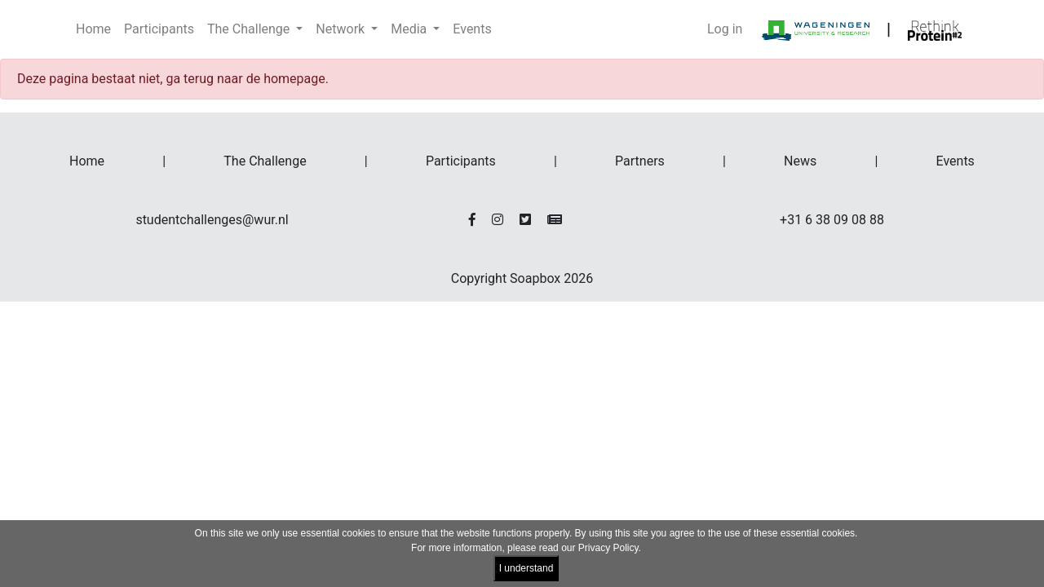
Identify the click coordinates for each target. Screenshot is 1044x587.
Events (472, 29)
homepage (294, 78)
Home (93, 29)
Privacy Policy (608, 548)
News (800, 161)
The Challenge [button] (250, 29)
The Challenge (264, 161)
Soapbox (535, 278)
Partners (640, 161)
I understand (526, 568)
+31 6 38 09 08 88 (832, 219)
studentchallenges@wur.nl (211, 219)
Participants (159, 29)
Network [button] (342, 29)
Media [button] (410, 29)
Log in (724, 29)
